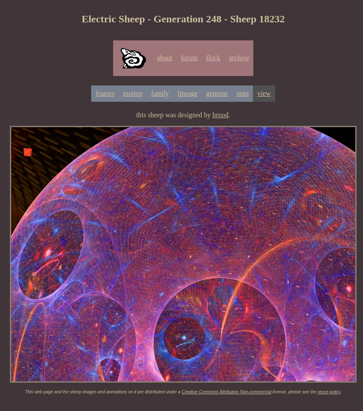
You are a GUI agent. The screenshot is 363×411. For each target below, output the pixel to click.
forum (189, 57)
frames (104, 93)
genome (217, 93)
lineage (187, 93)
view (264, 93)
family (160, 93)
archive (239, 57)
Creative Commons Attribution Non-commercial (226, 392)
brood (220, 115)
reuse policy (328, 392)
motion (132, 93)
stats (243, 93)
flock (213, 57)
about (164, 57)
